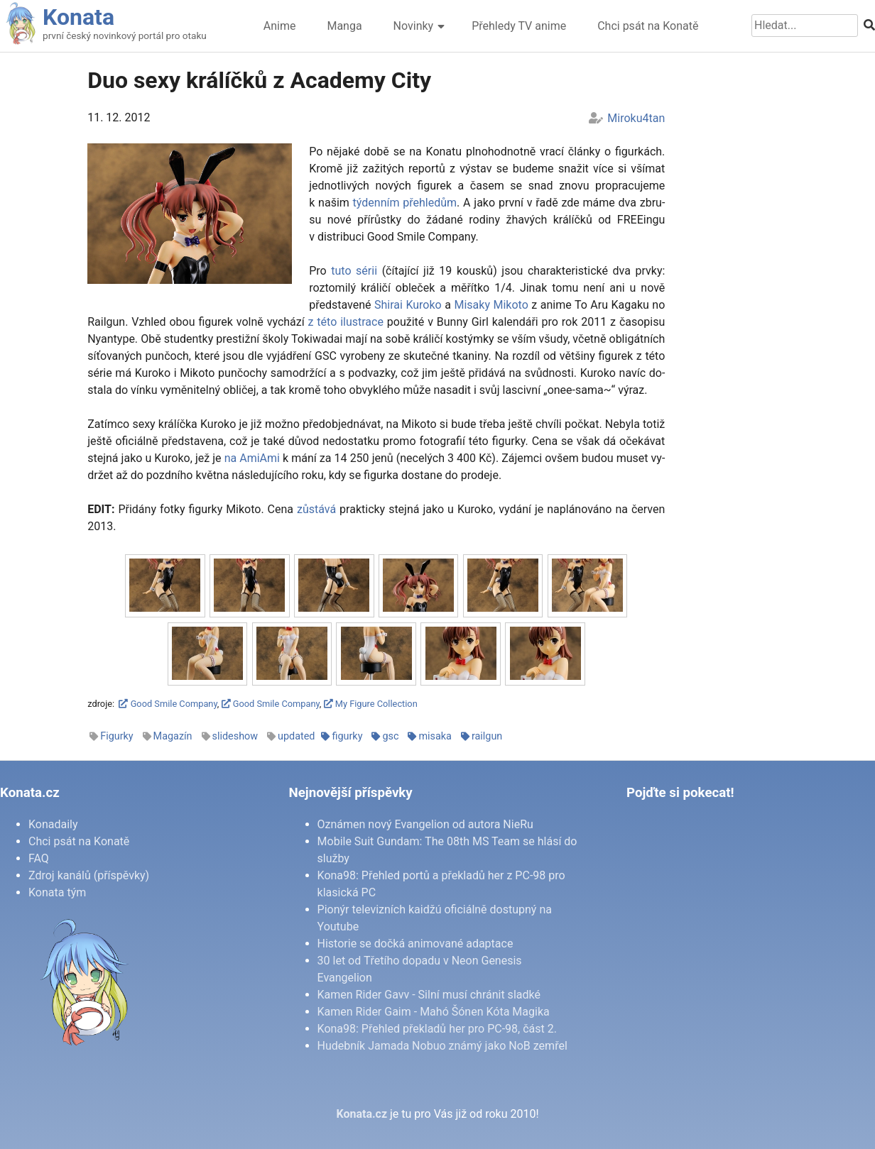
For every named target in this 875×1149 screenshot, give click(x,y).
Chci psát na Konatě (647, 26)
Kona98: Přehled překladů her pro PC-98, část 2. (437, 1028)
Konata (78, 17)
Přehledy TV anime (519, 26)
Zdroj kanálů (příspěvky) (88, 875)
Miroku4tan (636, 118)
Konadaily (53, 824)
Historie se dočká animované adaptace (415, 943)
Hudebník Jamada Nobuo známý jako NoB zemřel (442, 1045)
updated (296, 736)
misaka (435, 736)
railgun (487, 736)
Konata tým (57, 892)
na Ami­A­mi (252, 458)
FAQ (38, 858)
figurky (347, 736)
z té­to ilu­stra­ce (346, 322)
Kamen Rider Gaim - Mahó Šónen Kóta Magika (433, 1011)
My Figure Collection (371, 703)
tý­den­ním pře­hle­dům (405, 202)
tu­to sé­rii (354, 270)
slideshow (235, 736)
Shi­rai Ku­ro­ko (408, 305)
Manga (344, 26)
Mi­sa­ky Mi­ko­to (491, 305)
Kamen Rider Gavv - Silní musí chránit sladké (428, 994)
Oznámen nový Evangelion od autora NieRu (425, 824)
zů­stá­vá (316, 509)
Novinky (413, 26)
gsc (390, 736)
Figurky (116, 736)
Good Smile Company (168, 703)
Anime (279, 26)
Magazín (172, 736)
